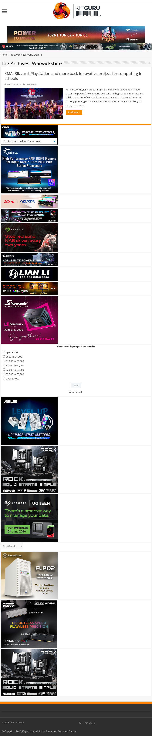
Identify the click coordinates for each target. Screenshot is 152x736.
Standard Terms (67, 731)
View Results (76, 392)
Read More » (74, 112)
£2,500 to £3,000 (15, 374)
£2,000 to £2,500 (15, 370)
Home (4, 54)
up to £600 (12, 352)
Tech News (31, 84)
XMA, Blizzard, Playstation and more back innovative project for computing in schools (73, 76)
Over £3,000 (12, 378)
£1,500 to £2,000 (15, 365)
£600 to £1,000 (14, 356)
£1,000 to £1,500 (15, 361)
